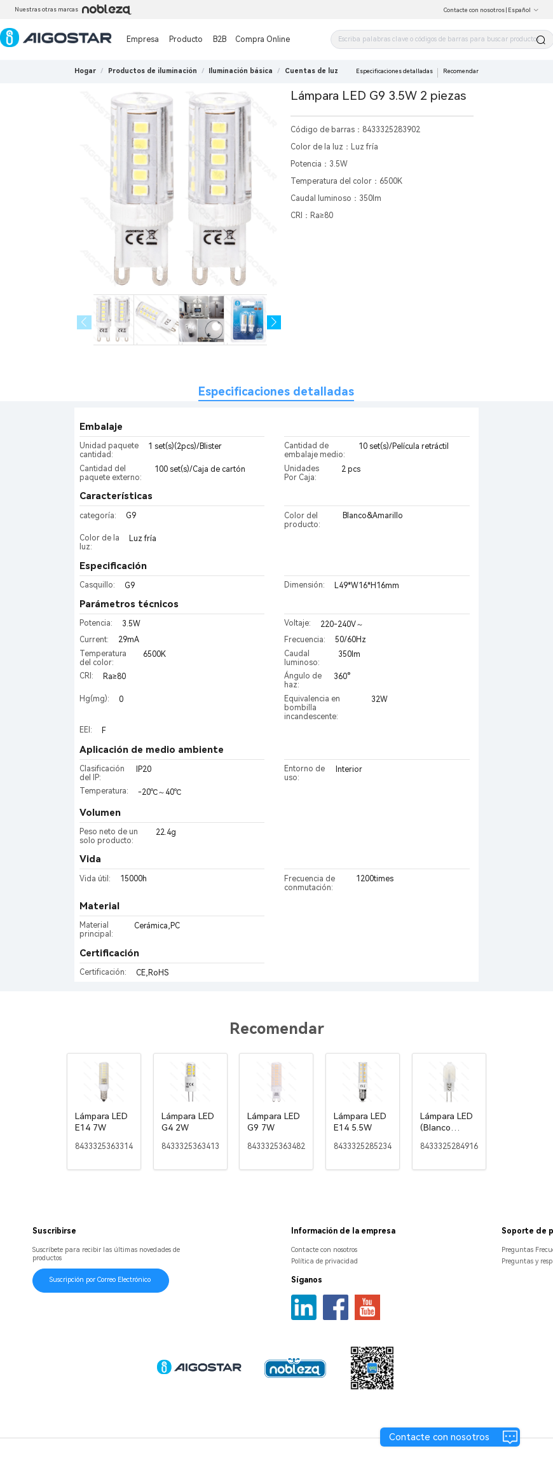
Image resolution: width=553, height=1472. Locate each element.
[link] (152, 71)
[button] (274, 322)
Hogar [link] (85, 71)
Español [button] (523, 10)
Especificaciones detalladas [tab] (276, 391)
